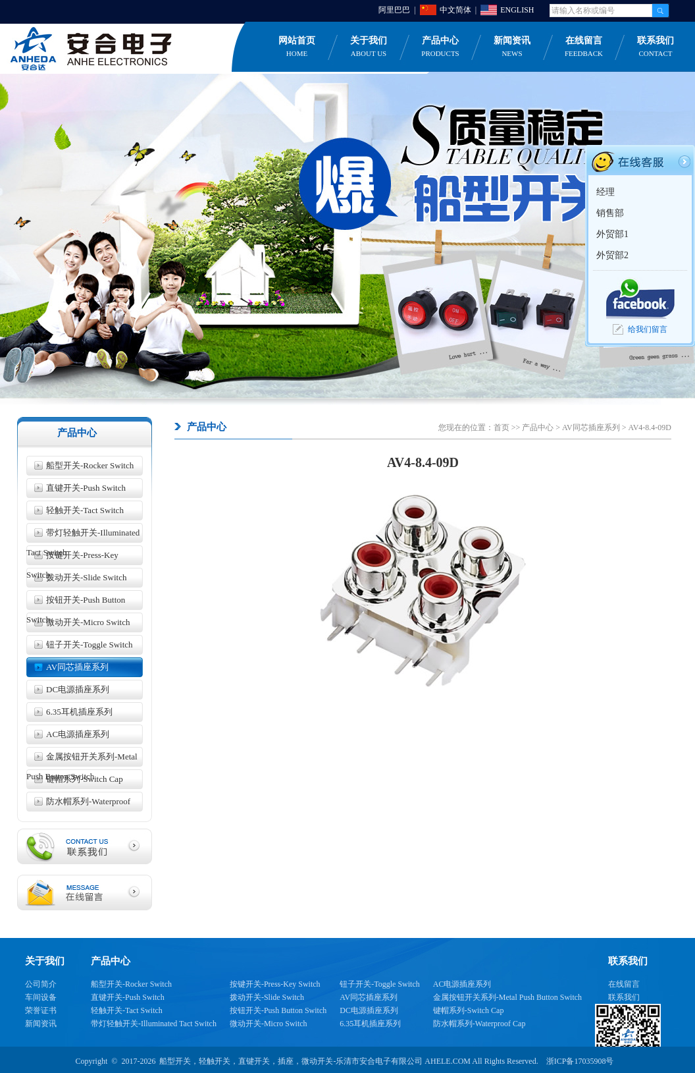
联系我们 (624, 997)
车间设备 (41, 997)
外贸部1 (612, 234)
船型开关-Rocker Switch (90, 465)
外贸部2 (612, 255)
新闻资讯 (512, 47)
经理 (605, 192)
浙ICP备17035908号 (580, 1061)
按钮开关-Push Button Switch (75, 602)
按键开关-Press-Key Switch (72, 557)
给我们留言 (647, 329)
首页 (501, 427)
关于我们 (368, 47)
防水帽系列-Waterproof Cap (78, 804)
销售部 (610, 213)
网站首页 (297, 47)
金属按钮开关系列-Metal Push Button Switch (82, 759)
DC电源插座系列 (77, 689)
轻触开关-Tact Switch (85, 510)
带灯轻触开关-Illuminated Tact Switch (83, 535)
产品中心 (440, 47)
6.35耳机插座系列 (79, 712)
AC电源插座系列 (77, 734)
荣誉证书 (41, 1010)
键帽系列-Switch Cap (84, 779)
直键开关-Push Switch (86, 488)
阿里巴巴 (394, 9)
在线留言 (584, 47)
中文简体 (455, 9)
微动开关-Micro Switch (88, 622)
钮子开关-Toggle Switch (89, 644)
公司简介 (41, 984)
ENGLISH (517, 9)
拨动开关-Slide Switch (86, 577)
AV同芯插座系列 (77, 667)
